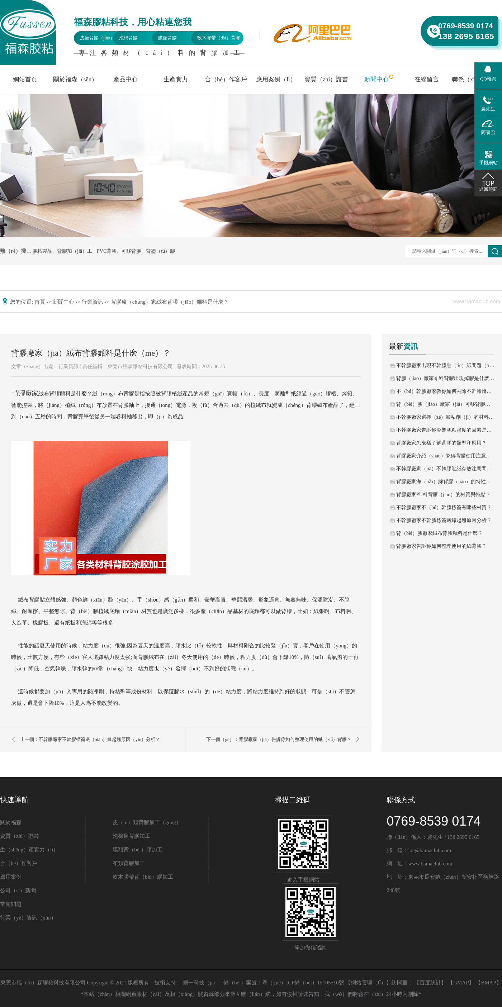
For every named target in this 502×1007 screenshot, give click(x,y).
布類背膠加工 (129, 863)
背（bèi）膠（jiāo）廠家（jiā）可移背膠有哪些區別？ (445, 404)
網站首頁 (25, 79)
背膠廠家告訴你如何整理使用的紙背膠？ (441, 546)
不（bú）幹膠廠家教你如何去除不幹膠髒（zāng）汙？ (445, 391)
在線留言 (427, 79)
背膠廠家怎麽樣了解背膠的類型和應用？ (441, 443)
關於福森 (11, 822)
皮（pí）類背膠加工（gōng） (147, 822)
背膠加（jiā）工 (74, 251)
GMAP (461, 982)
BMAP (488, 982)
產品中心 (125, 79)
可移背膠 (131, 251)
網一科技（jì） (200, 982)
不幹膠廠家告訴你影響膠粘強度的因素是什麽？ (445, 430)
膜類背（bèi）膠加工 (137, 849)
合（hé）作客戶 (226, 79)
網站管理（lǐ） (368, 982)
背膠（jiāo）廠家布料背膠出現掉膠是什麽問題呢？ (445, 378)
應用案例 (11, 877)
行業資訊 (93, 302)
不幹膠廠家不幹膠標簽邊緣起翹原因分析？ (444, 520)
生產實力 (176, 79)
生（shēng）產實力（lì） (29, 849)
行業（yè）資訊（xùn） (28, 918)
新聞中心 (376, 79)
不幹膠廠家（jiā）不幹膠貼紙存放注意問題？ (445, 468)
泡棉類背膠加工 (131, 836)
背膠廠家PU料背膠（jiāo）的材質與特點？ (443, 494)
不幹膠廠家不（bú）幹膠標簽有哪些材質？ (444, 507)
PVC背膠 (107, 251)
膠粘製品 (42, 251)
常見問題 (11, 904)
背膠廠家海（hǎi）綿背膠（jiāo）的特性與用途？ (445, 481)
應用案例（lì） (276, 79)
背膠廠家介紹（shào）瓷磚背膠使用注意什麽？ (445, 456)
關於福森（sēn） (75, 79)
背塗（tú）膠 (160, 251)
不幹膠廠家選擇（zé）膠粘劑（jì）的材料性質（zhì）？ (445, 417)
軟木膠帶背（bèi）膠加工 (143, 877)
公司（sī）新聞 (18, 890)
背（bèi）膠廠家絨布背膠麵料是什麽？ (439, 533)
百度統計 (430, 982)
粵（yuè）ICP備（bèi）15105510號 (303, 982)
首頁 (40, 302)
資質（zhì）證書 (326, 79)
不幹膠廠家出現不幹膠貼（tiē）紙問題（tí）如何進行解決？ (445, 365)
